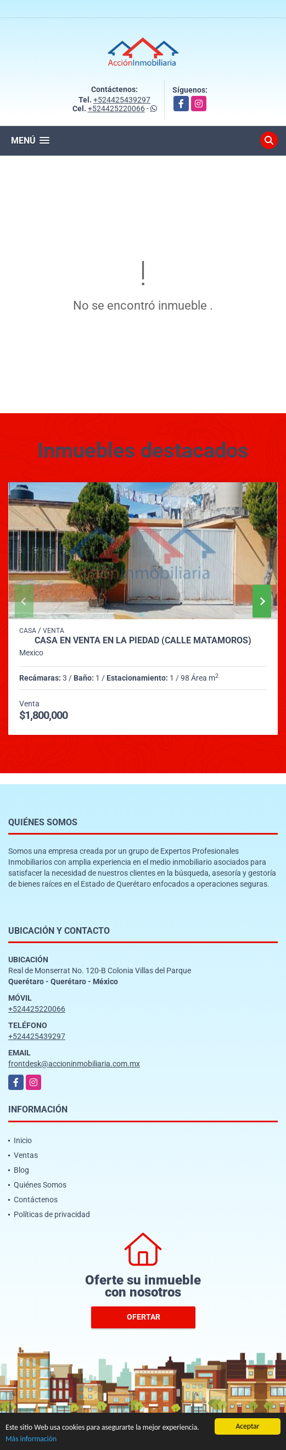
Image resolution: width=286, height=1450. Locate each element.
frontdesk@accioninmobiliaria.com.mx (74, 1063)
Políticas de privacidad (52, 1214)
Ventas (26, 1155)
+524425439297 (121, 99)
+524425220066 (116, 108)
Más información (31, 1439)
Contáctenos (36, 1199)
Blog (21, 1170)
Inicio (23, 1140)
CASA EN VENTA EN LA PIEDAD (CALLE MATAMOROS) (143, 640)
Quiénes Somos (40, 1184)
